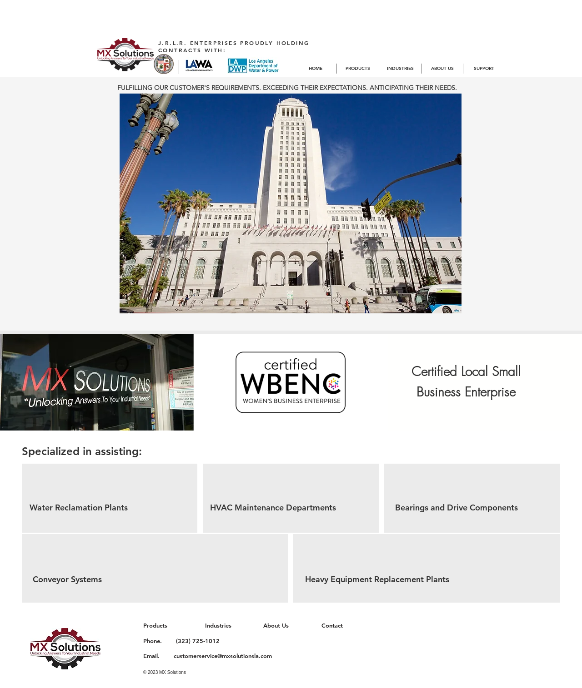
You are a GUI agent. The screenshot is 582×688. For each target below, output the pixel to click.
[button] (291, 203)
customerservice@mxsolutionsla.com (223, 655)
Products (155, 625)
